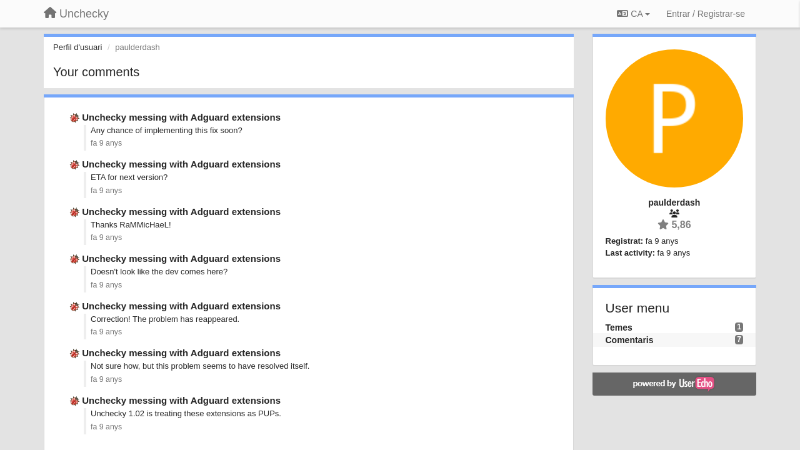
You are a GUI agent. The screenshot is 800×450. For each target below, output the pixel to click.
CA (633, 14)
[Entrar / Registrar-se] (705, 13)
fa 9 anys (106, 143)
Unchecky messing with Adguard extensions (181, 117)
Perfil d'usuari (77, 47)
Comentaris (630, 340)
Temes (619, 327)
